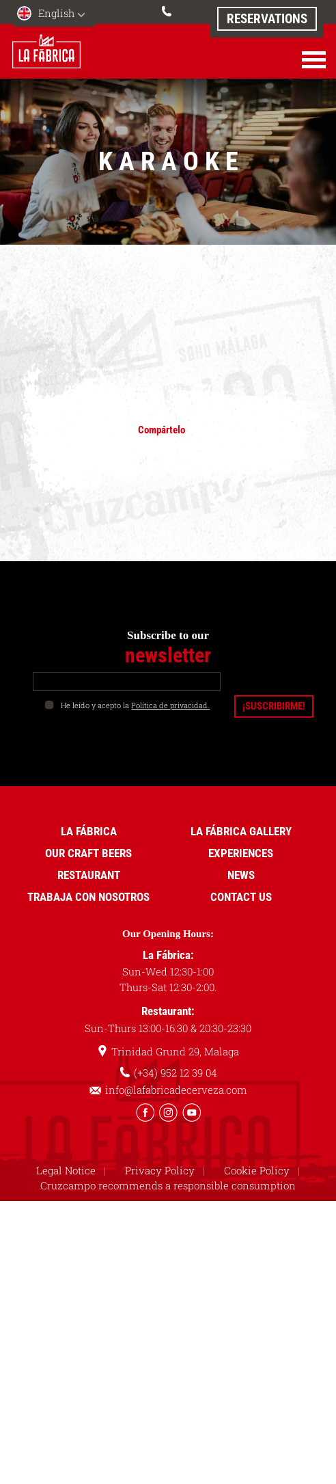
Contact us (241, 895)
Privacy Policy (160, 1169)
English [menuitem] (56, 13)
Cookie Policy (257, 1169)
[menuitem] (55, 15)
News (241, 873)
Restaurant (88, 873)
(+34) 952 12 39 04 (168, 9)
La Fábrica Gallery (241, 830)
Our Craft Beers (88, 852)
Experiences (240, 852)
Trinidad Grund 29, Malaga (175, 1050)
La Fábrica (89, 830)
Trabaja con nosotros (88, 895)
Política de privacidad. (170, 704)
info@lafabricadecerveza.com (176, 1089)
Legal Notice (66, 1169)
